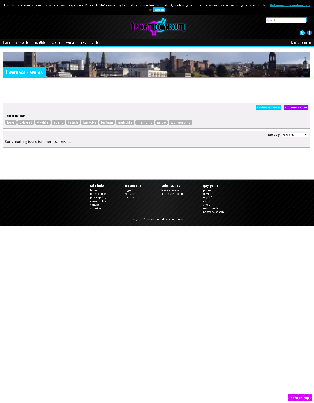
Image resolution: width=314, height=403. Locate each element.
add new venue (296, 107)
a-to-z (206, 204)
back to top (299, 397)
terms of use (98, 194)
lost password (133, 197)
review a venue (268, 107)
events (70, 42)
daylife (56, 42)
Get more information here (290, 5)
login (294, 42)
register (306, 42)
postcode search (213, 212)
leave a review (170, 190)
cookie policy (98, 201)
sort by (274, 134)
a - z (83, 42)
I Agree (158, 10)
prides (96, 42)
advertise (96, 208)
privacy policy (98, 197)
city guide (22, 42)
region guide (211, 208)
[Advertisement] (156, 90)
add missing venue (172, 194)
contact (94, 204)
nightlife (39, 42)
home (6, 42)
